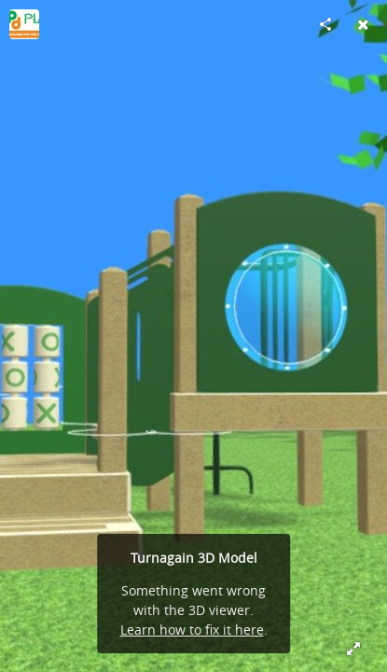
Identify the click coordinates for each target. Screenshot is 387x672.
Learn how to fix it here (192, 629)
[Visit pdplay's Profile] (24, 24)
